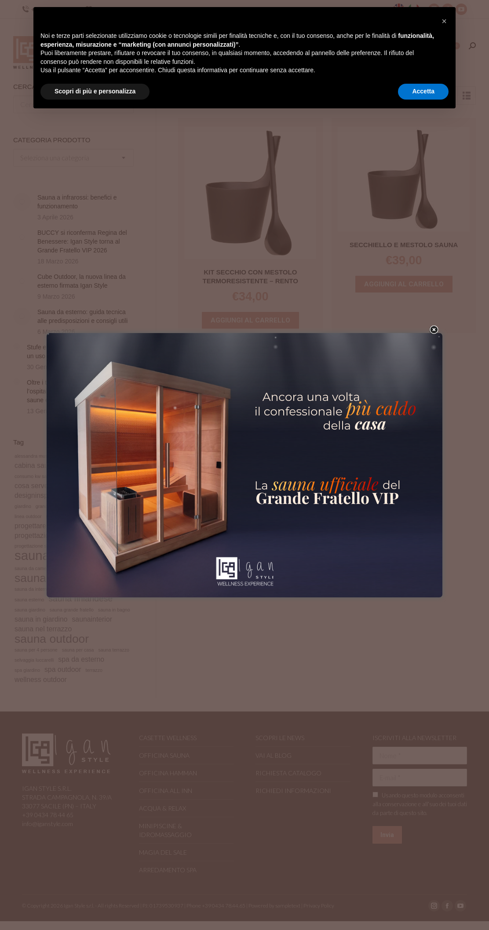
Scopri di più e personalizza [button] (95, 91)
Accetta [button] (423, 91)
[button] (444, 21)
